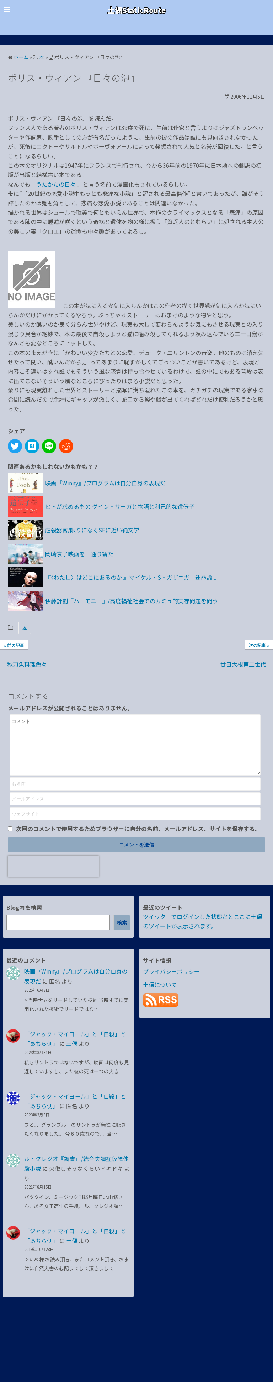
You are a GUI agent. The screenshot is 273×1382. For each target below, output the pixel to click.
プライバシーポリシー (171, 982)
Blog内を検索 (24, 918)
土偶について (160, 995)
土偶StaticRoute (136, 9)
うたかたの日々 (56, 184)
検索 (122, 933)
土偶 (71, 1054)
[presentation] (53, 877)
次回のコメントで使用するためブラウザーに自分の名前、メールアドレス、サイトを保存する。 (138, 839)
